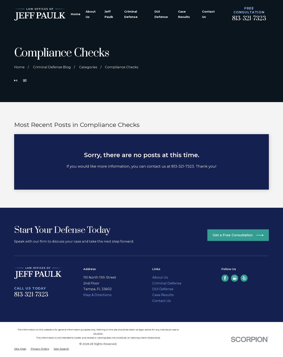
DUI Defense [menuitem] (161, 14)
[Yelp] (244, 278)
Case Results (163, 295)
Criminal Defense (166, 283)
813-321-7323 (249, 18)
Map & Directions (97, 295)
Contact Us (161, 301)
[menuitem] (20, 348)
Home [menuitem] (75, 14)
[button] (24, 81)
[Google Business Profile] (235, 278)
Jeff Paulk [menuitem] (109, 14)
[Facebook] (225, 278)
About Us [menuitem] (91, 14)
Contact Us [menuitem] (208, 14)
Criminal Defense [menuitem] (131, 14)
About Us (160, 277)
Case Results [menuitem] (184, 14)
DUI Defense (162, 289)
